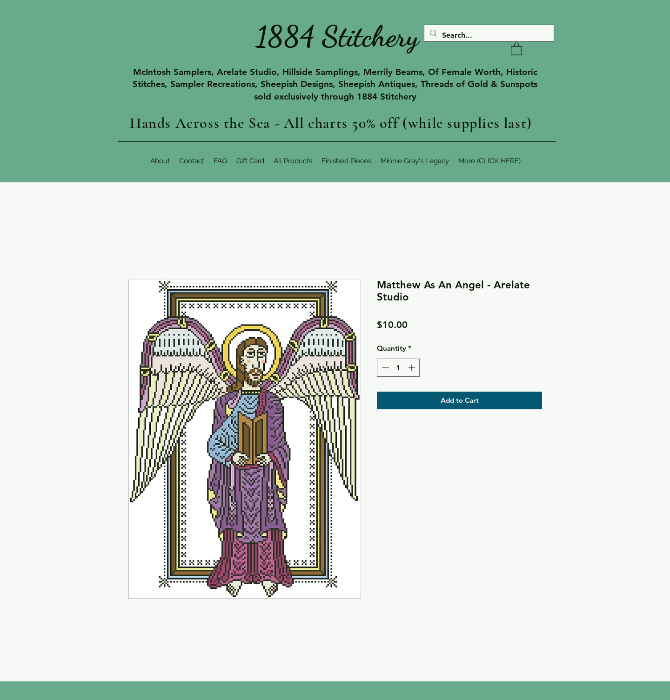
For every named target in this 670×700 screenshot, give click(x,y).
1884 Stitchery (337, 36)
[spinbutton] (398, 367)
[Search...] (488, 35)
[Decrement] (384, 367)
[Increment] (412, 367)
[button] (516, 48)
